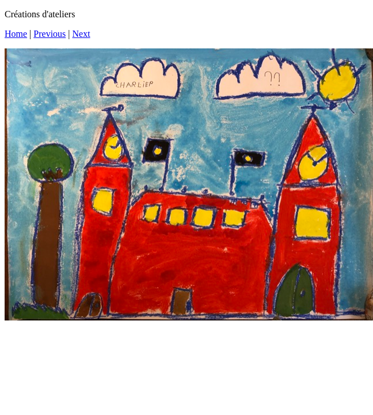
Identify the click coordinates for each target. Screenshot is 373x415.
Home (16, 34)
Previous (49, 34)
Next (81, 34)
